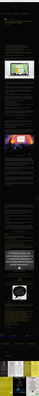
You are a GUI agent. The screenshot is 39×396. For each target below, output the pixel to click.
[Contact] (37, 196)
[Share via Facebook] (5, 326)
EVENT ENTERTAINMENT (32, 387)
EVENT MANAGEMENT (32, 381)
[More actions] (33, 19)
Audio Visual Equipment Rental (25, 13)
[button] (14, 1)
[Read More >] (3, 373)
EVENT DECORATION (32, 386)
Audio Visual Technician (8, 13)
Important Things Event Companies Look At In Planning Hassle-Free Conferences (5, 344)
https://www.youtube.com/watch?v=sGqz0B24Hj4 (12, 186)
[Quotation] (37, 199)
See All (37, 333)
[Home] (37, 198)
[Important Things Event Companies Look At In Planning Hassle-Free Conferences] (6, 338)
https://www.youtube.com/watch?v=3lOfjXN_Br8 (11, 27)
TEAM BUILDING (32, 382)
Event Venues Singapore (16, 13)
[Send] (11, 392)
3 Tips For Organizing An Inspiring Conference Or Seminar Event (32, 344)
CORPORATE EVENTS (32, 388)
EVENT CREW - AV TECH (32, 383)
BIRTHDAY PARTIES (33, 389)
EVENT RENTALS (32, 385)
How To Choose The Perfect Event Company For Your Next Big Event (19, 344)
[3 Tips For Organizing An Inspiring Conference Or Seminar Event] (32, 338)
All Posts (2, 13)
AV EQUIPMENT (32, 384)
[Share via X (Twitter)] (7, 326)
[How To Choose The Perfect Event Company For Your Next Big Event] (19, 338)
